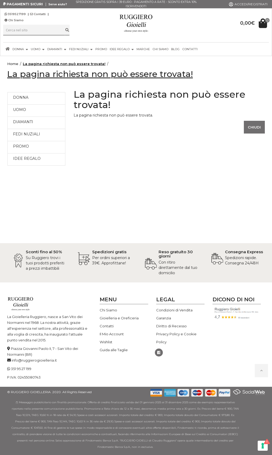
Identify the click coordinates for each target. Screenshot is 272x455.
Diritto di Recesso (171, 326)
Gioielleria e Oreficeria (119, 318)
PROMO (101, 49)
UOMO (38, 49)
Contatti (38, 14)
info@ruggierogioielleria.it (34, 360)
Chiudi (254, 127)
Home (12, 64)
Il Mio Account (112, 334)
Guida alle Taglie (114, 350)
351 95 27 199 (21, 369)
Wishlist (106, 342)
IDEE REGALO (122, 49)
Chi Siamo (14, 20)
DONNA (20, 49)
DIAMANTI (56, 49)
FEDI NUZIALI (81, 49)
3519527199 (16, 14)
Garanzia (163, 318)
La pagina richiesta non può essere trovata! (64, 64)
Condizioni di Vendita (174, 310)
